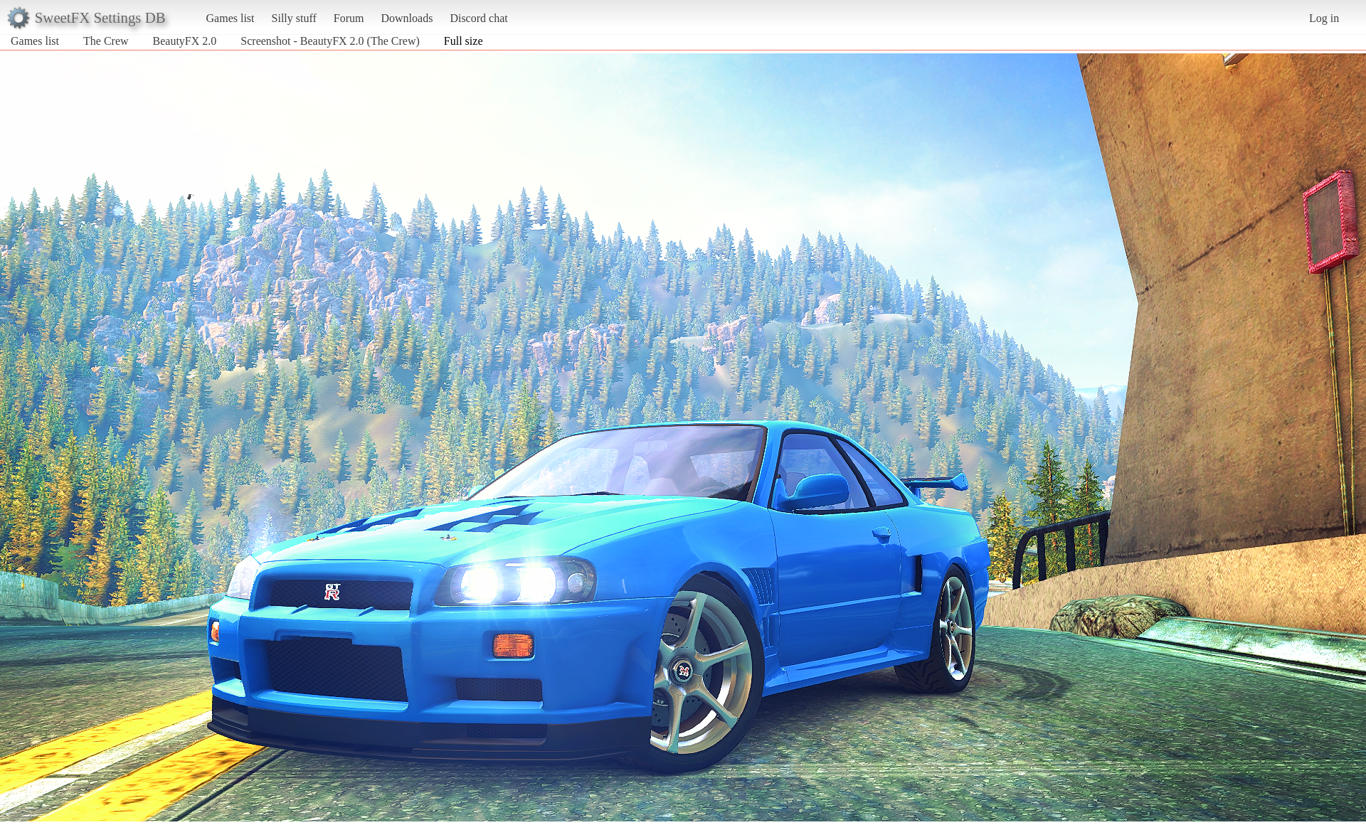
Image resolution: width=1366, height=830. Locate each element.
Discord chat (478, 18)
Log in (1324, 18)
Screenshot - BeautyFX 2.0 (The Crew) (330, 41)
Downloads (407, 18)
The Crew (106, 41)
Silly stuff (294, 18)
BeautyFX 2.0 (185, 41)
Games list (230, 18)
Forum (349, 18)
